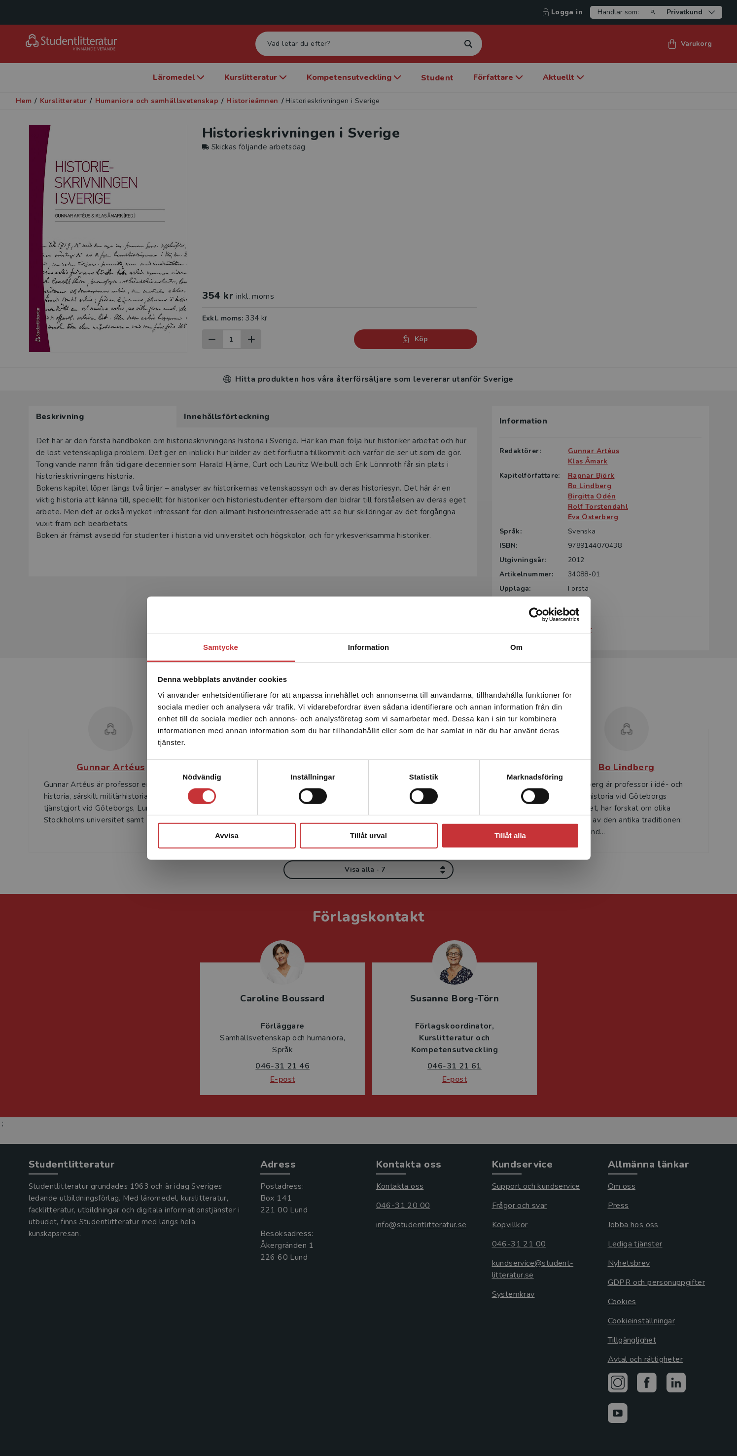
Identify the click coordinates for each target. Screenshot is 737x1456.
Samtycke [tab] (220, 646)
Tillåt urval (368, 835)
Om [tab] (516, 646)
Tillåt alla (510, 835)
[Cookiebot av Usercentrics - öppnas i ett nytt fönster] (536, 614)
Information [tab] (368, 646)
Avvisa (227, 835)
